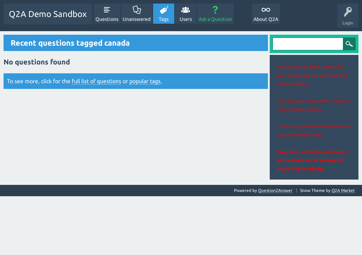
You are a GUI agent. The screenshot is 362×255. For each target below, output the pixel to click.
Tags (164, 19)
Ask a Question (215, 19)
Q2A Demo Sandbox (48, 14)
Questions (106, 19)
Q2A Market (343, 190)
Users (186, 19)
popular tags (144, 81)
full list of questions (96, 81)
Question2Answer (275, 190)
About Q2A (265, 19)
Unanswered (137, 19)
